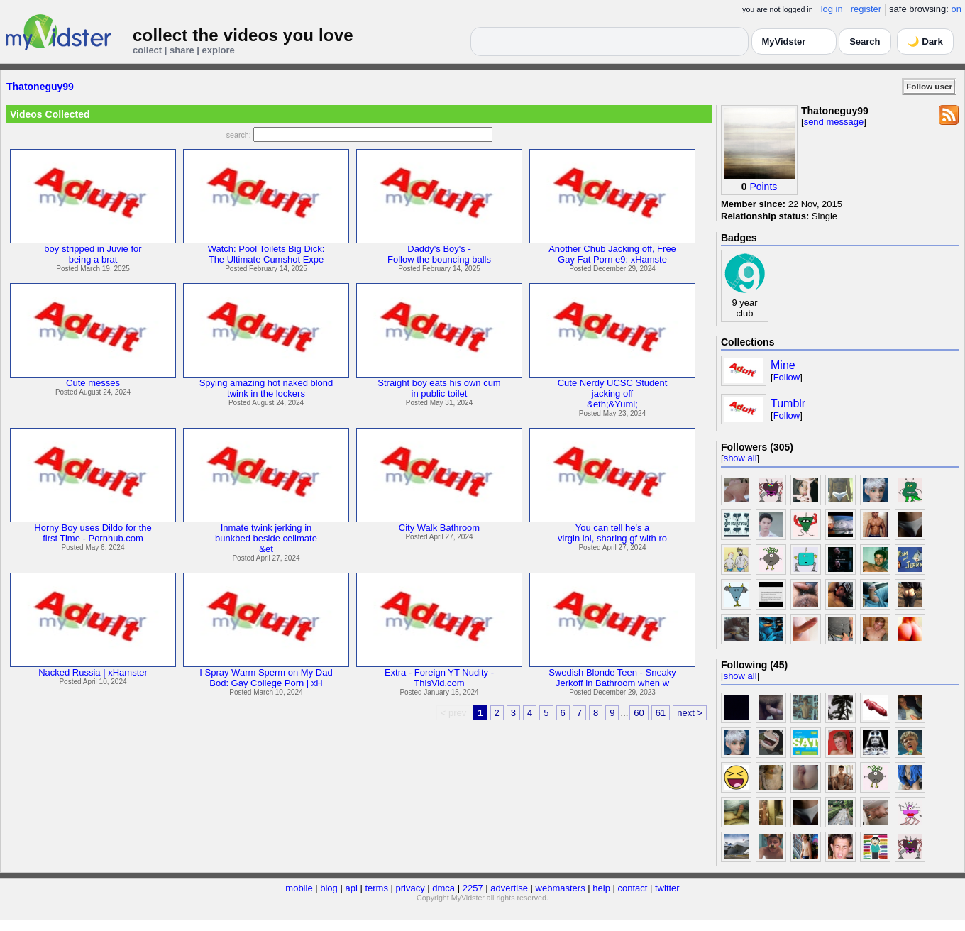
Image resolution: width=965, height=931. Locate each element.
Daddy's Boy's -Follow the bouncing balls (439, 254)
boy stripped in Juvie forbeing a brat (92, 254)
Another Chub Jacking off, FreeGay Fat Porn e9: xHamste (612, 254)
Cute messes (93, 383)
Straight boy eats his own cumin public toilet (438, 388)
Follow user (929, 86)
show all (740, 458)
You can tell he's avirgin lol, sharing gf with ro (612, 533)
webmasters (560, 888)
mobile (298, 888)
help (601, 888)
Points (763, 186)
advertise (509, 888)
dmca (443, 888)
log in (832, 9)
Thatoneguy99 (40, 86)
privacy (410, 888)
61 (661, 712)
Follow (786, 377)
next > (689, 712)
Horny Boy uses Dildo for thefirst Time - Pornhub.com (92, 533)
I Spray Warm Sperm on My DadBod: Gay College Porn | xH (265, 677)
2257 (473, 888)
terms (376, 888)
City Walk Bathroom (439, 527)
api (351, 888)
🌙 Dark (925, 41)
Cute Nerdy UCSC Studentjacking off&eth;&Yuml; (613, 393)
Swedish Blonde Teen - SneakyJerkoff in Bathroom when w (612, 677)
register (866, 9)
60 (639, 712)
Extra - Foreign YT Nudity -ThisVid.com (439, 677)
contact (632, 888)
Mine (783, 365)
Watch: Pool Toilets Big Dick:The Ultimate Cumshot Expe (266, 254)
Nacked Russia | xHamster (93, 672)
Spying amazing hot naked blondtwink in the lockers (266, 388)
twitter (667, 888)
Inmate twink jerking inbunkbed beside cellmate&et (266, 538)
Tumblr (788, 403)
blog (329, 888)
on (956, 9)
